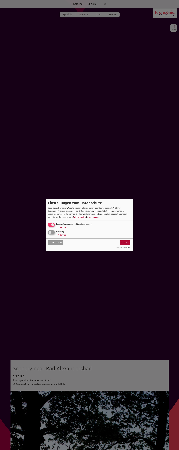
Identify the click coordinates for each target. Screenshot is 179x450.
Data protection (80, 217)
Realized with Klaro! (123, 248)
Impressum (93, 217)
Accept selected (55, 242)
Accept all (125, 242)
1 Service (61, 227)
